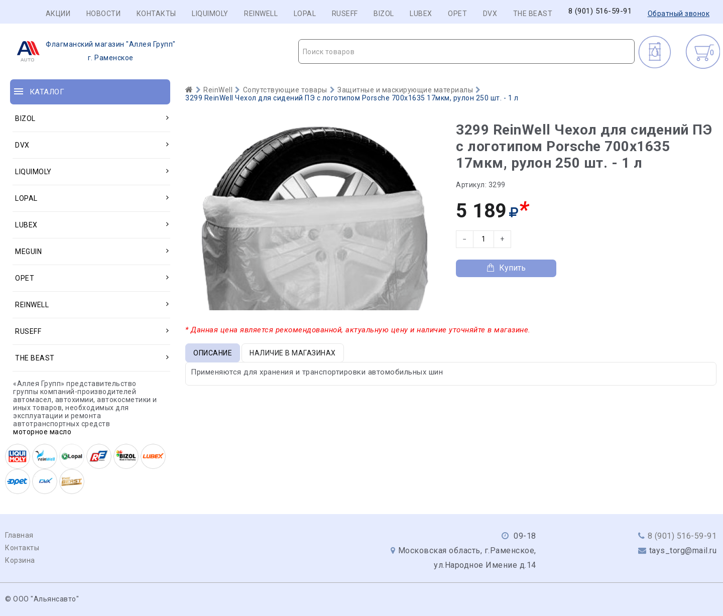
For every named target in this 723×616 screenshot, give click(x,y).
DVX (490, 14)
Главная (19, 535)
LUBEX (421, 14)
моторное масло (42, 432)
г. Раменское (93, 51)
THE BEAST (533, 14)
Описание (212, 353)
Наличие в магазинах (293, 353)
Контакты (156, 14)
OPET (457, 14)
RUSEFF (345, 14)
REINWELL (261, 14)
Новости (103, 14)
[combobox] (466, 51)
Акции (58, 14)
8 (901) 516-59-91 (600, 11)
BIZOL (384, 14)
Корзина (20, 560)
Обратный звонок (679, 14)
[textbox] (467, 52)
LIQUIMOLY (210, 14)
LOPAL (305, 14)
